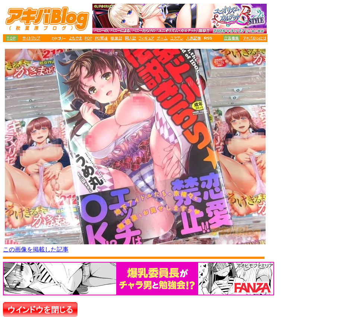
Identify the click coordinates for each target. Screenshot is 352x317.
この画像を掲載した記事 (36, 249)
